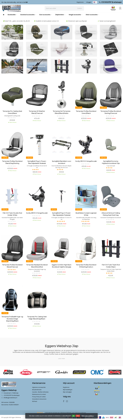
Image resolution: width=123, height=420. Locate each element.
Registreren (80, 2)
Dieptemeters (60, 15)
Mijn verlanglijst (67, 392)
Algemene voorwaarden (39, 387)
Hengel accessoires (75, 15)
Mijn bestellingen (67, 389)
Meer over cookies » (88, 416)
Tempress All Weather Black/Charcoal (37, 112)
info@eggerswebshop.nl (10, 398)
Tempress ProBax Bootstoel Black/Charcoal (12, 266)
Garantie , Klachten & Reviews (40, 392)
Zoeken (79, 8)
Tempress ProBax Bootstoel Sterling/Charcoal (110, 112)
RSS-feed (34, 401)
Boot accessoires (45, 15)
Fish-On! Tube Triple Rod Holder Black (111, 266)
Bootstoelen (12, 15)
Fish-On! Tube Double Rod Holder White (12, 214)
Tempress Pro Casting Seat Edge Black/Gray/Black (37, 318)
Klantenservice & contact (39, 394)
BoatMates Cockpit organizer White (86, 214)
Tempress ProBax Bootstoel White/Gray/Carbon (86, 266)
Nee (78, 416)
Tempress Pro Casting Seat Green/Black (12, 112)
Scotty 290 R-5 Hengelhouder (86, 161)
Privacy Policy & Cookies (39, 397)
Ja (73, 416)
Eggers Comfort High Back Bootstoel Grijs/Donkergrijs (61, 266)
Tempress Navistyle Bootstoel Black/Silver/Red (37, 266)
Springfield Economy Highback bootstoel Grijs (110, 162)
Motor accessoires (92, 15)
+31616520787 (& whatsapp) (111, 2)
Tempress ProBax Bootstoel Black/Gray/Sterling (12, 162)
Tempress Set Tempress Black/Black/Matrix (61, 112)
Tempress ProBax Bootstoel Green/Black (86, 112)
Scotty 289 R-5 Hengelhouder (37, 213)
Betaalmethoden (36, 389)
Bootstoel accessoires (28, 15)
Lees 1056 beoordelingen (79, 412)
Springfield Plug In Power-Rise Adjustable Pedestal (36, 162)
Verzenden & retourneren (39, 399)
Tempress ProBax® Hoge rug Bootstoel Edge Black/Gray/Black (12, 319)
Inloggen (88, 2)
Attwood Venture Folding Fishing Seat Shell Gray (111, 214)
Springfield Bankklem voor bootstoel (61, 162)
